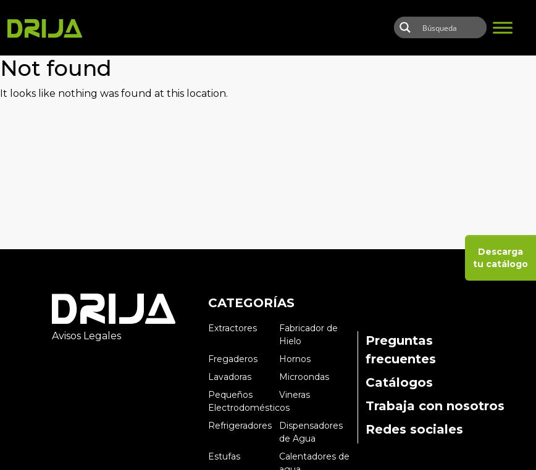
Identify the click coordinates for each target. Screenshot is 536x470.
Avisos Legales (86, 336)
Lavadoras (229, 376)
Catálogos (399, 382)
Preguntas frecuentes (401, 349)
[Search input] (459, 27)
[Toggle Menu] (503, 27)
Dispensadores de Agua (311, 432)
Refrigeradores (240, 425)
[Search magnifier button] (405, 27)
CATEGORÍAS (251, 302)
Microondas (304, 376)
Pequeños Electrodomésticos (243, 401)
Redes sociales (414, 429)
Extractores (232, 328)
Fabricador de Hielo (308, 335)
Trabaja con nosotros (435, 405)
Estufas (224, 456)
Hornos (295, 359)
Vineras (294, 394)
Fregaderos (233, 359)
